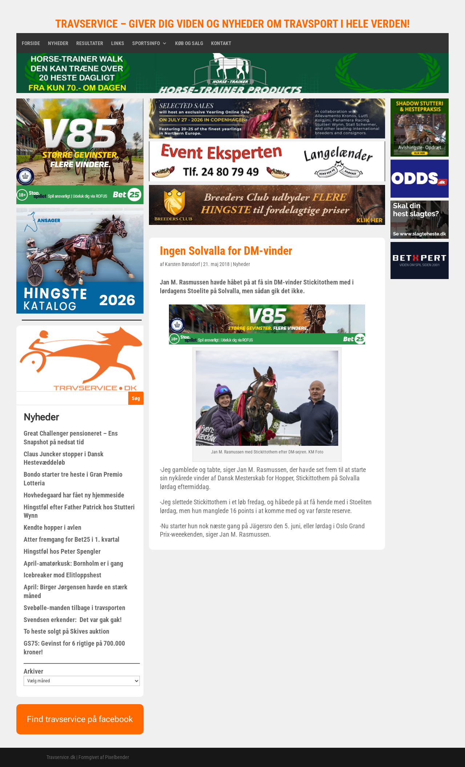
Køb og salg (189, 43)
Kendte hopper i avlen (52, 527)
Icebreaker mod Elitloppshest (62, 575)
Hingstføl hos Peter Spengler (62, 551)
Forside (31, 43)
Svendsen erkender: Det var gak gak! (73, 619)
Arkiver (33, 671)
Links (117, 43)
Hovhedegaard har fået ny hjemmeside (74, 495)
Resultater (89, 43)
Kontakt (221, 43)
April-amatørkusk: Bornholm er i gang (73, 563)
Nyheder (58, 43)
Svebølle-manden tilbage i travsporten (74, 607)
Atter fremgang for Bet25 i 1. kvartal (72, 539)
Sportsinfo (146, 43)
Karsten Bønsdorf (182, 264)
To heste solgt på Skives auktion (66, 631)
